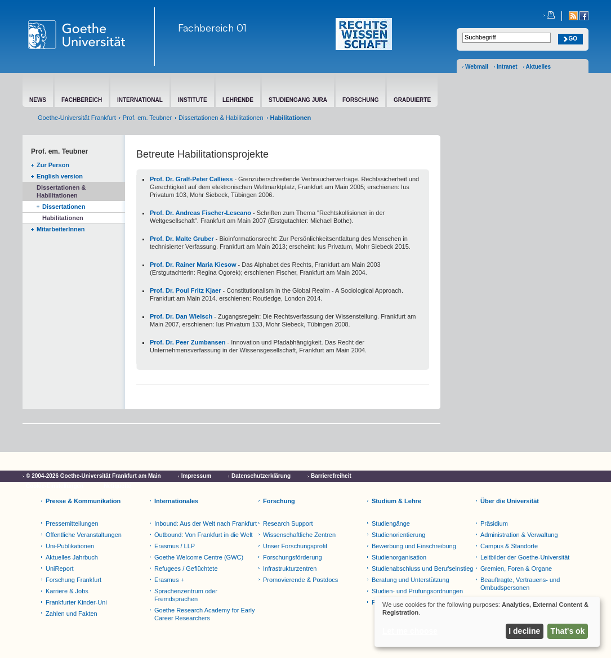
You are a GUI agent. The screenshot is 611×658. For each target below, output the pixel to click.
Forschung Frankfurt (73, 579)
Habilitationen (62, 217)
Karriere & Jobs (67, 591)
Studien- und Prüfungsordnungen (417, 591)
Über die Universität (509, 501)
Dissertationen (63, 206)
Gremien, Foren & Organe (516, 568)
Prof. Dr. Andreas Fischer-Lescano (200, 212)
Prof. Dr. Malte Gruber (182, 238)
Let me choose (410, 631)
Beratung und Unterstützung (410, 579)
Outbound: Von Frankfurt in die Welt (203, 534)
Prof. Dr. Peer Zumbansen (187, 342)
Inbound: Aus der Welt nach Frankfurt (205, 523)
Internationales (176, 501)
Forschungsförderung (292, 557)
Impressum (196, 476)
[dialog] (487, 622)
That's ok (568, 630)
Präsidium (494, 523)
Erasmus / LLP (174, 546)
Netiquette (117, 486)
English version (60, 176)
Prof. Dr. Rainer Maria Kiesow (193, 264)
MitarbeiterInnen (61, 229)
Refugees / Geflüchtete (186, 568)
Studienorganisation (399, 557)
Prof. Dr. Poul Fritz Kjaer (185, 290)
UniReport (60, 568)
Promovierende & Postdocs (300, 579)
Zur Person (53, 165)
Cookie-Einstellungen (54, 486)
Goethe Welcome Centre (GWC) (198, 557)
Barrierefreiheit (331, 476)
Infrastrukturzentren (289, 568)
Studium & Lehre (396, 501)
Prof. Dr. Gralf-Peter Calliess (191, 179)
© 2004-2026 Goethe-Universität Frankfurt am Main (93, 476)
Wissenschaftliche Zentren (299, 534)
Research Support (288, 523)
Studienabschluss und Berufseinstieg (422, 568)
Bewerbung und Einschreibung (414, 546)
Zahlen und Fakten (71, 613)
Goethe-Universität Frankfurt (77, 117)
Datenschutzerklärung (261, 476)
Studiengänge (391, 523)
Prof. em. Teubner (147, 117)
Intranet (507, 67)
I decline (524, 630)
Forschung (279, 501)
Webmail (476, 67)
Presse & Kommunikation (83, 501)
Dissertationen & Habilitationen (221, 117)
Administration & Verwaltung (519, 534)
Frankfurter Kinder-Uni (76, 602)
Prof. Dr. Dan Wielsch (181, 316)
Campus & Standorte (509, 546)
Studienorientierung (398, 534)
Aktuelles (538, 67)
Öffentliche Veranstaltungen (84, 534)
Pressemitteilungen (72, 523)
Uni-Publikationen (70, 546)
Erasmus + (169, 579)
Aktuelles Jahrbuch (72, 557)
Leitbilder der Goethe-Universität (524, 557)
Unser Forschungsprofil (295, 546)
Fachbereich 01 (212, 27)
